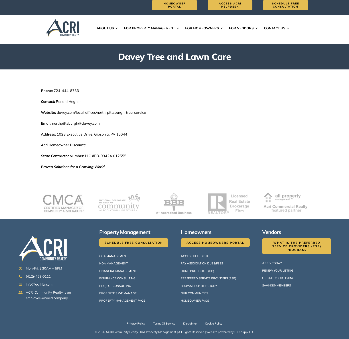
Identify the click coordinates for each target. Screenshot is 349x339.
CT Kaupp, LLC (244, 332)
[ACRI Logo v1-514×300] (63, 18)
